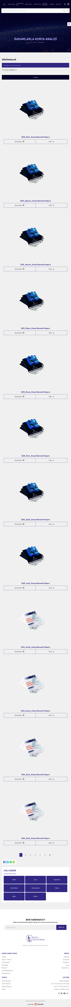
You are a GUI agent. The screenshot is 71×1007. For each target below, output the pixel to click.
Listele (35, 77)
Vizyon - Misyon (6, 959)
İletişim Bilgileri (64, 981)
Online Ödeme (14, 888)
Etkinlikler (66, 962)
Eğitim (14, 896)
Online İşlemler (36, 888)
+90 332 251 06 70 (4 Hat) (61, 983)
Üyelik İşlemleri (6, 986)
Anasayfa (29, 42)
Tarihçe (57, 888)
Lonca (35, 879)
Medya (35, 42)
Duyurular (66, 959)
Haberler (66, 957)
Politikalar (5, 965)
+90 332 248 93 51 (63, 986)
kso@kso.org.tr (64, 989)
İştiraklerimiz (6, 973)
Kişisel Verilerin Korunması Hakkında (35, 1001)
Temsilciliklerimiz (7, 970)
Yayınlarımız (41, 42)
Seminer (35, 896)
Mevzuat (4, 968)
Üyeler (14, 879)
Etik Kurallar (6, 962)
